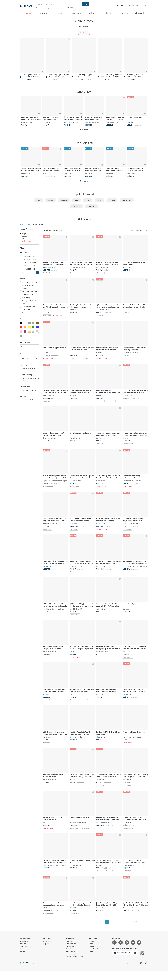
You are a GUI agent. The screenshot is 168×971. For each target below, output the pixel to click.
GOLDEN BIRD (51, 523)
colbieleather (100, 609)
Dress (37, 8)
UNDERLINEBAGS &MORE (132, 481)
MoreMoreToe (101, 481)
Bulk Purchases (71, 944)
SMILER (45, 353)
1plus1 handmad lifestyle (78, 822)
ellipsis (45, 310)
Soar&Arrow (47, 566)
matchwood (127, 694)
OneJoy (48, 908)
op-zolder (99, 865)
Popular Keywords (84, 194)
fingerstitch (46, 122)
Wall (21, 949)
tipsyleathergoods (79, 267)
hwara (52, 8)
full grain (50, 200)
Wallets (29, 224)
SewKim (126, 438)
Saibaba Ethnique (102, 908)
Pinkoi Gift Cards (25, 946)
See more (84, 130)
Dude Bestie (127, 822)
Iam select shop (101, 523)
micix (44, 822)
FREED (129, 395)
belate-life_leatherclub (71, 122)
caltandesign (50, 267)
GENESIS (103, 438)
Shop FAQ (46, 944)
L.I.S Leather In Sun (133, 523)
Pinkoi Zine (23, 944)
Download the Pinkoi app (125, 953)
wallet (76, 200)
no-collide (46, 694)
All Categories (24, 941)
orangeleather (47, 737)
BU (74, 353)
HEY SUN (73, 310)
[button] (37, 272)
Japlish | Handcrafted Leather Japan (55, 481)
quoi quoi (73, 395)
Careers (91, 951)
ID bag (88, 200)
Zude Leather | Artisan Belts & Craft (54, 865)
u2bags (72, 651)
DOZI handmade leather (131, 865)
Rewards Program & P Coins (75, 956)
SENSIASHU (77, 609)
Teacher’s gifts (126, 200)
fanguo (44, 173)
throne (102, 694)
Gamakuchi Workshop (130, 353)
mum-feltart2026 (26, 122)
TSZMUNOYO (104, 310)
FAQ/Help (69, 941)
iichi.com (92, 954)
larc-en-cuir (77, 481)
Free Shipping (84, 142)
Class (38, 200)
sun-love (99, 353)
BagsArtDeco (68, 173)
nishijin (99, 200)
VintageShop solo (102, 651)
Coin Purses (84, 33)
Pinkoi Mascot (93, 949)
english (58, 8)
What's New (84, 91)
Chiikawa (112, 200)
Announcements (71, 946)
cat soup (126, 609)
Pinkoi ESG (92, 946)
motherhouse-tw (75, 438)
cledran (102, 566)
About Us (92, 941)
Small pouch (76, 206)
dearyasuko (100, 395)
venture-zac (130, 267)
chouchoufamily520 (112, 122)
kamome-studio (128, 310)
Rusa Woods (25, 173)
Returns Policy (70, 954)
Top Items (84, 26)
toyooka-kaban (51, 651)
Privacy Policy (70, 951)
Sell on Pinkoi (120, 5)
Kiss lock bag (45, 8)
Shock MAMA (100, 737)
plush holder (91, 206)
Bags (21, 224)
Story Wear (131, 122)
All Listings (84, 219)
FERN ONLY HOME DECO (132, 737)
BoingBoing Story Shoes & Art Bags (135, 566)
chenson (72, 780)
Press (91, 944)
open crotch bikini (67, 8)
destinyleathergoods (49, 438)
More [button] (21, 312)
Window (22, 951)
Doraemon (64, 200)
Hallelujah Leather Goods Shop (53, 609)
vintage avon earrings (81, 8)
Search (85, 4)
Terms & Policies (71, 949)
